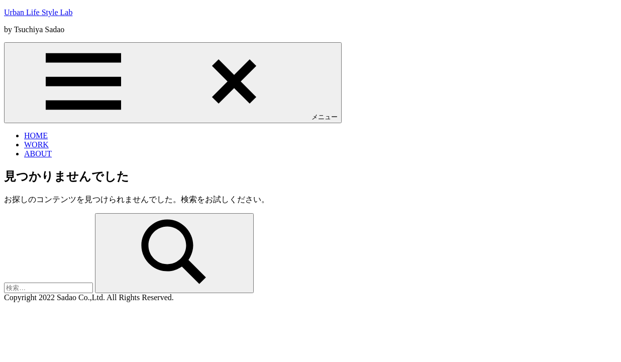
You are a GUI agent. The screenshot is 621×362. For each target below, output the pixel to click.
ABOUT (38, 153)
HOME (36, 135)
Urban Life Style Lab (38, 12)
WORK (36, 144)
